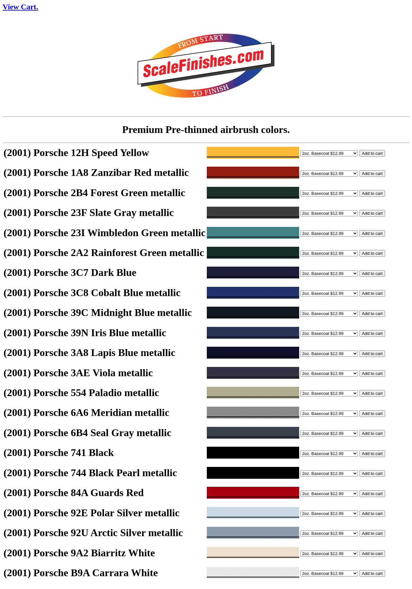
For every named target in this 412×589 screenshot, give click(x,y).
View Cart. (20, 7)
